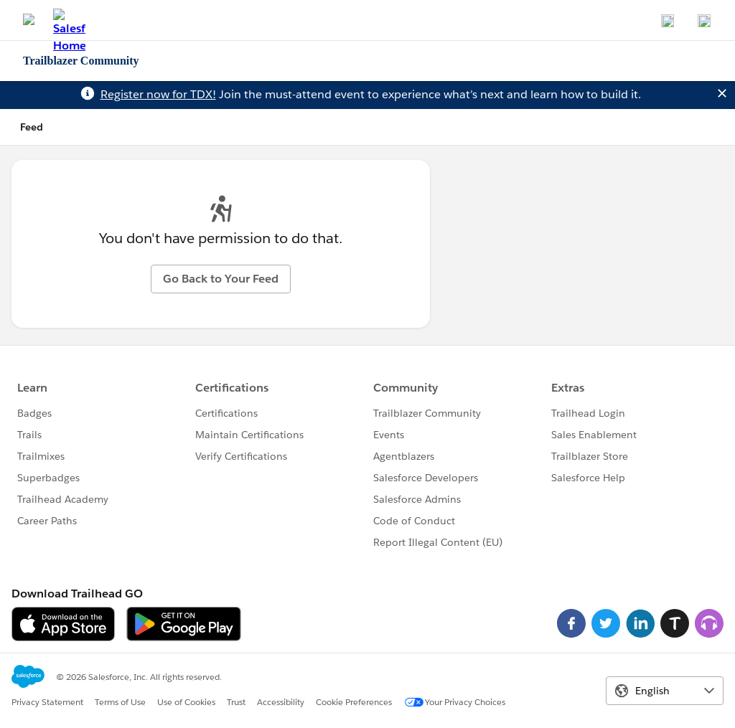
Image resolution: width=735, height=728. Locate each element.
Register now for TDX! (158, 94)
